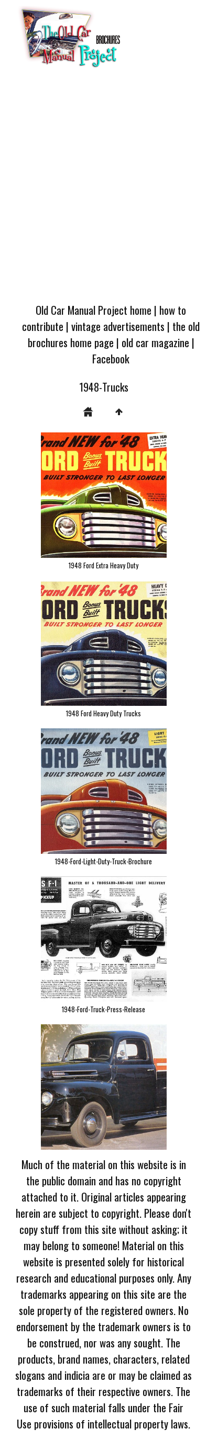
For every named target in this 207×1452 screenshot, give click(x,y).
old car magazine (155, 342)
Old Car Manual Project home (93, 310)
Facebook (110, 358)
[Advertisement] (102, 188)
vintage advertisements (118, 326)
